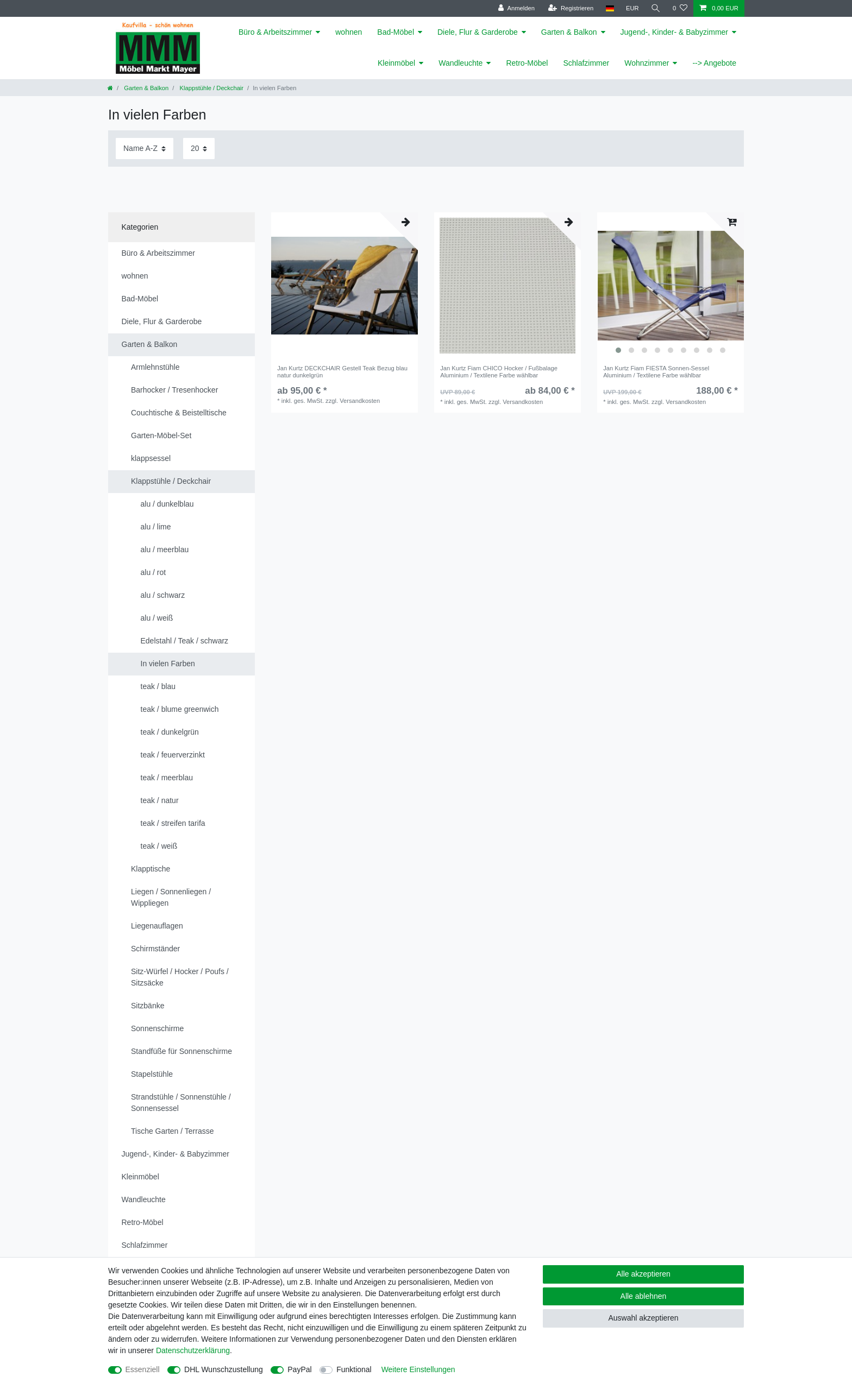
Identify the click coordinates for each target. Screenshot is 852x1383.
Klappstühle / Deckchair (210, 88)
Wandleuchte (460, 63)
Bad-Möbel (395, 32)
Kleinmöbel (396, 63)
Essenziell (143, 1369)
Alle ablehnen (644, 1296)
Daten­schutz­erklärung (193, 1350)
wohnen (348, 32)
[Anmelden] (516, 8)
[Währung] (632, 8)
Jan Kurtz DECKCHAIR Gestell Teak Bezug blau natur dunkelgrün (342, 371)
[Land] (609, 8)
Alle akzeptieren (643, 1274)
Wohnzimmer (646, 63)
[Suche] (656, 8)
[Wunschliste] (680, 8)
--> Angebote (714, 63)
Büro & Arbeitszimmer (275, 32)
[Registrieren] (570, 8)
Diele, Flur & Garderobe (477, 32)
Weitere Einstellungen (418, 1369)
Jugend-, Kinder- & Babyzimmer (674, 32)
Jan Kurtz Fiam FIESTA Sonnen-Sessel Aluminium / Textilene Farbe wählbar (656, 371)
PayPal (299, 1369)
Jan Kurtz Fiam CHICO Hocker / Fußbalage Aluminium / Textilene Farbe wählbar (498, 371)
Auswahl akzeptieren (643, 1317)
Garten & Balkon (569, 32)
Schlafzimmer (586, 63)
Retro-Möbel (527, 63)
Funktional (354, 1369)
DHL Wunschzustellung (223, 1369)
